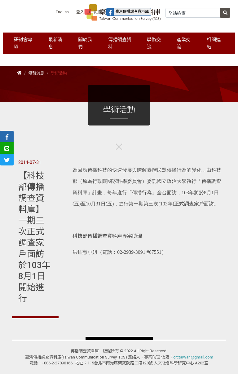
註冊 (98, 12)
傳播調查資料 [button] (119, 43)
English (62, 12)
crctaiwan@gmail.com (193, 357)
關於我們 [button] (85, 43)
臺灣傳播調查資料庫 (128, 11)
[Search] (193, 13)
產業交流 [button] (184, 43)
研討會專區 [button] (23, 43)
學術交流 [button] (154, 43)
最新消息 (36, 73)
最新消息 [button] (55, 43)
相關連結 (214, 43)
